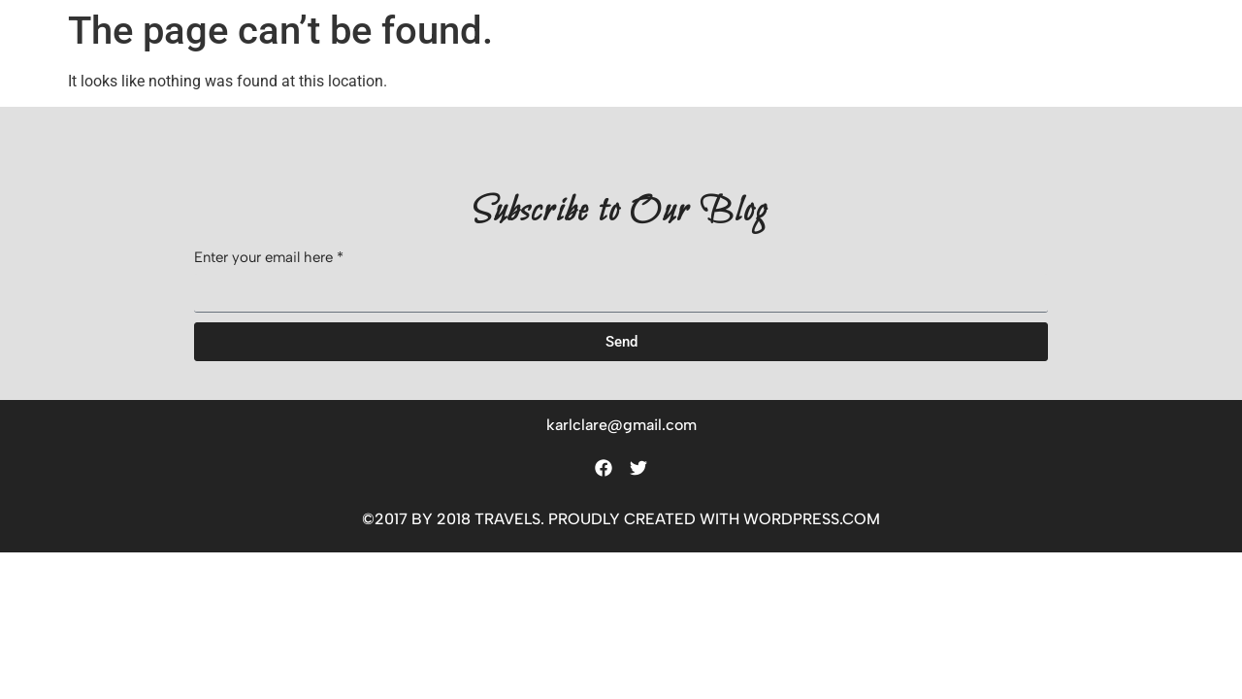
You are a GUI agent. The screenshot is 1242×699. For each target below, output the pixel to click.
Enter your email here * (268, 258)
